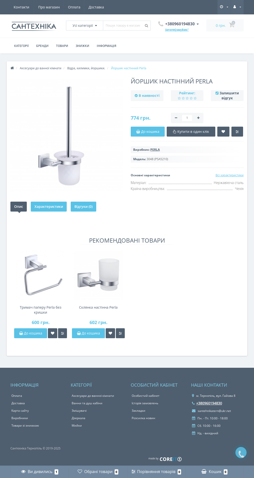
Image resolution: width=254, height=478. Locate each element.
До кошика (30, 333)
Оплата (50, 7)
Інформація (106, 46)
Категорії (21, 46)
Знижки (82, 46)
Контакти (97, 7)
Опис (18, 206)
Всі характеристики (230, 175)
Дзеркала (78, 418)
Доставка (73, 7)
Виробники (19, 418)
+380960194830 (207, 403)
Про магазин (24, 7)
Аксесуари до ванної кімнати (93, 396)
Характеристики (48, 206)
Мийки (77, 425)
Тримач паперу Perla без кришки (41, 310)
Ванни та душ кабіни (87, 403)
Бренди (42, 46)
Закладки (138, 410)
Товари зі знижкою (25, 425)
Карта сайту (20, 410)
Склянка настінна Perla (98, 307)
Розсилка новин (143, 418)
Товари (62, 46)
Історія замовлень (145, 403)
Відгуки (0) (83, 206)
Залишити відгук (229, 95)
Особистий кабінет (145, 396)
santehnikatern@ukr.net (211, 411)
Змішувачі (79, 410)
